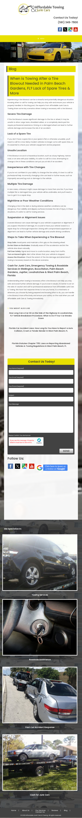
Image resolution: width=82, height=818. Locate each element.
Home (13, 810)
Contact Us (40, 812)
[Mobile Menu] (41, 38)
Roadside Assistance (40, 660)
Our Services (40, 810)
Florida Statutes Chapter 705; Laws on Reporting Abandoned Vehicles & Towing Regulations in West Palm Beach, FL (41, 345)
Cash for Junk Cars (40, 795)
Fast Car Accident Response (39, 727)
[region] (41, 52)
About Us (25, 810)
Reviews (55, 810)
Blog (65, 810)
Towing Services (40, 595)
